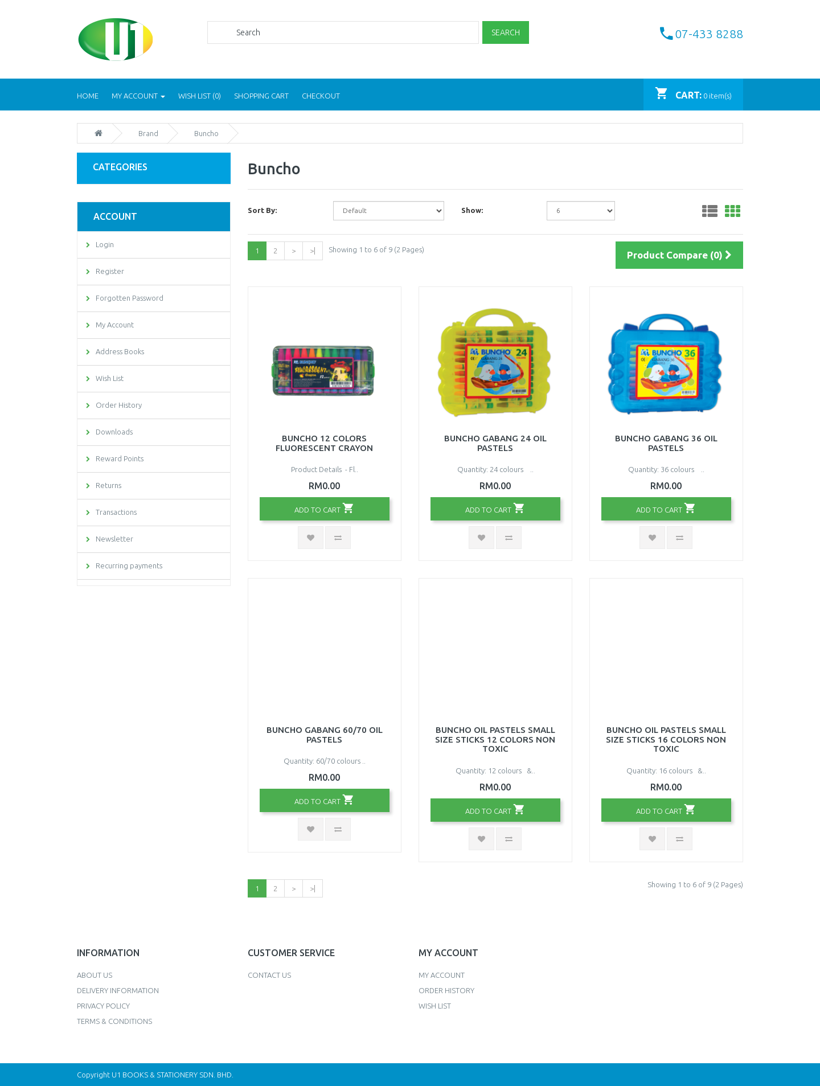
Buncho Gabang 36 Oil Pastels (666, 443)
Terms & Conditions (114, 1021)
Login (105, 244)
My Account (115, 325)
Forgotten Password (129, 298)
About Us (94, 975)
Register (110, 271)
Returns (108, 485)
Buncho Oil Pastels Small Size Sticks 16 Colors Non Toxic (666, 739)
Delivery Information (118, 990)
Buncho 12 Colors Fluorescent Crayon (324, 443)
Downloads (114, 432)
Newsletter (114, 539)
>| (312, 251)
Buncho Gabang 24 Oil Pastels (495, 443)
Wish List (110, 378)
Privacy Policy (103, 1006)
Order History (119, 405)
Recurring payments (129, 565)
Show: (472, 210)
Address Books (120, 351)
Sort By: (262, 210)
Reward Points (120, 458)
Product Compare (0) (679, 254)
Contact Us (269, 975)
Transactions (116, 512)
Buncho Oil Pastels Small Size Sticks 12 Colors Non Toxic (495, 739)
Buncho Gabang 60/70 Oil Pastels (324, 734)
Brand (148, 133)
